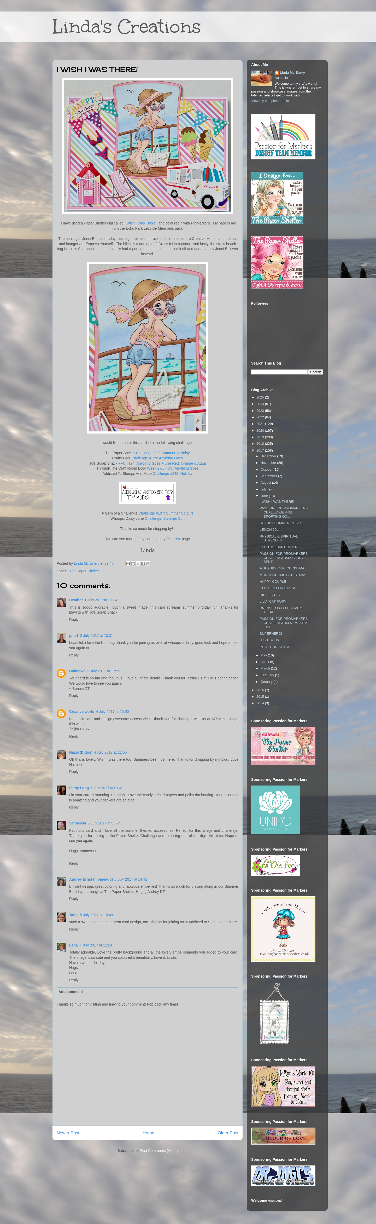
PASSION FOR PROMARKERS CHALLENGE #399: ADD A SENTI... (284, 558)
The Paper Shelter (84, 571)
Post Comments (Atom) (159, 1150)
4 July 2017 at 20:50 (112, 711)
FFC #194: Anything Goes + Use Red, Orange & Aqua (162, 463)
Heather (76, 600)
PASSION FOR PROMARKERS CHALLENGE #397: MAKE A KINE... (284, 623)
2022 (260, 417)
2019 (260, 437)
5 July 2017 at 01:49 (106, 788)
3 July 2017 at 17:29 (103, 671)
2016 (260, 690)
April (264, 662)
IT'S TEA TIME (271, 640)
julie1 (74, 635)
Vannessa (77, 823)
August (266, 482)
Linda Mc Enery (292, 72)
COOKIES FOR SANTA (277, 588)
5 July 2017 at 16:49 (96, 915)
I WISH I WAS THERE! (277, 502)
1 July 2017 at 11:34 (100, 600)
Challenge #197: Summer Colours (165, 513)
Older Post (228, 1132)
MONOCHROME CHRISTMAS (283, 575)
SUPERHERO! (271, 634)
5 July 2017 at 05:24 (104, 823)
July (264, 489)
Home (148, 1132)
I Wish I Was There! (140, 223)
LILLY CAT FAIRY (273, 601)
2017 (260, 450)
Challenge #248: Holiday (173, 473)
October (267, 469)
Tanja (74, 915)
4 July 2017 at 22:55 (110, 752)
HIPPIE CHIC (270, 595)
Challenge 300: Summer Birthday (163, 453)
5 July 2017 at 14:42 (130, 879)
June (265, 496)
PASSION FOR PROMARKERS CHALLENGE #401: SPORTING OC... (284, 512)
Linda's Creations (126, 26)
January (267, 682)
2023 (260, 411)
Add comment (70, 992)
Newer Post (68, 1132)
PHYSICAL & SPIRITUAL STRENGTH (279, 538)
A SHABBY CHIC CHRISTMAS (283, 568)
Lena (73, 945)
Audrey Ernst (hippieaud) (91, 879)
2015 (260, 696)
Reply (74, 619)
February (268, 675)
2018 (260, 444)
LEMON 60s (269, 530)
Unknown (77, 671)
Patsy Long (79, 788)
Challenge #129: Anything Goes (157, 458)
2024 (260, 404)
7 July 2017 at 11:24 (95, 945)
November (269, 463)
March (266, 668)
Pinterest (173, 539)
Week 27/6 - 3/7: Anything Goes (172, 468)
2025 (260, 397)
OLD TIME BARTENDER (278, 547)
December (269, 456)
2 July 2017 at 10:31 (96, 635)
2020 (260, 430)
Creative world (81, 711)
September (269, 476)
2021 (260, 424)
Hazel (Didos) (80, 752)
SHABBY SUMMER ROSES (281, 523)
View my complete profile (270, 101)
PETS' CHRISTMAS (275, 647)
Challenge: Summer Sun (165, 518)
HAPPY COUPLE (273, 582)
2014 (260, 703)
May (264, 655)
